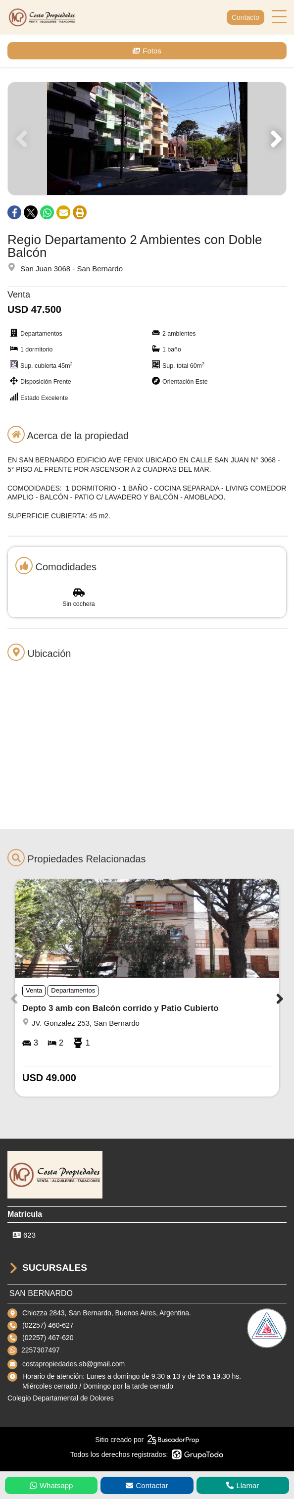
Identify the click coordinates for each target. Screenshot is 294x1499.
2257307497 (40, 1350)
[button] (274, 139)
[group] (147, 138)
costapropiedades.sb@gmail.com (73, 1364)
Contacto (245, 17)
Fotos (147, 51)
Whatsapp (51, 1485)
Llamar (242, 1485)
